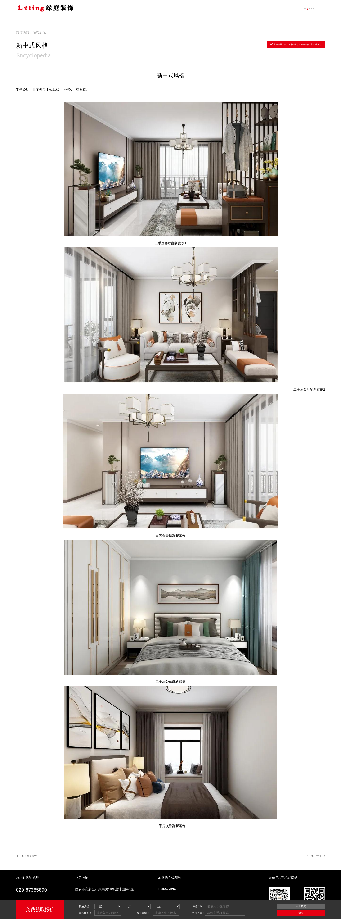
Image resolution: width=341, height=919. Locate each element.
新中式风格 (316, 44)
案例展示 (250, 7)
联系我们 (305, 7)
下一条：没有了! (315, 856)
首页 (286, 44)
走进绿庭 (231, 7)
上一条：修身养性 (26, 856)
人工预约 (301, 906)
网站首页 (213, 7)
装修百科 (287, 7)
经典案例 (305, 44)
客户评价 (268, 7)
